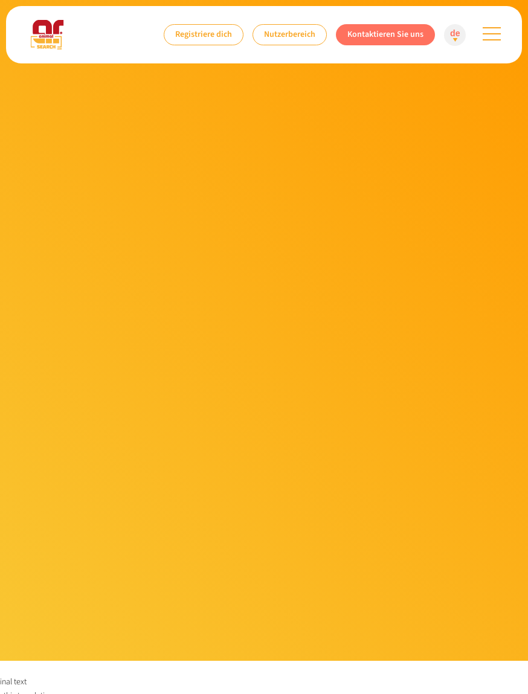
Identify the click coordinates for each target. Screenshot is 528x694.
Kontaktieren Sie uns (385, 34)
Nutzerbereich (289, 34)
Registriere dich (203, 34)
